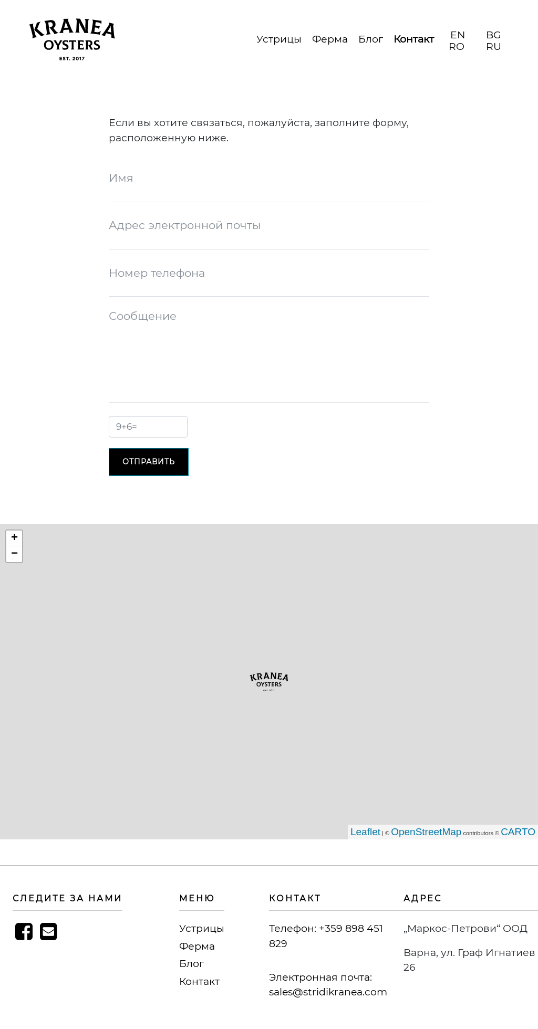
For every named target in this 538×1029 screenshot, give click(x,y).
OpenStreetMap (426, 831)
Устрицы (279, 39)
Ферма (330, 39)
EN (457, 34)
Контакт (414, 39)
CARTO (518, 831)
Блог (370, 39)
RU (493, 46)
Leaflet (365, 831)
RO (456, 46)
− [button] (14, 554)
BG (493, 34)
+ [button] (14, 538)
